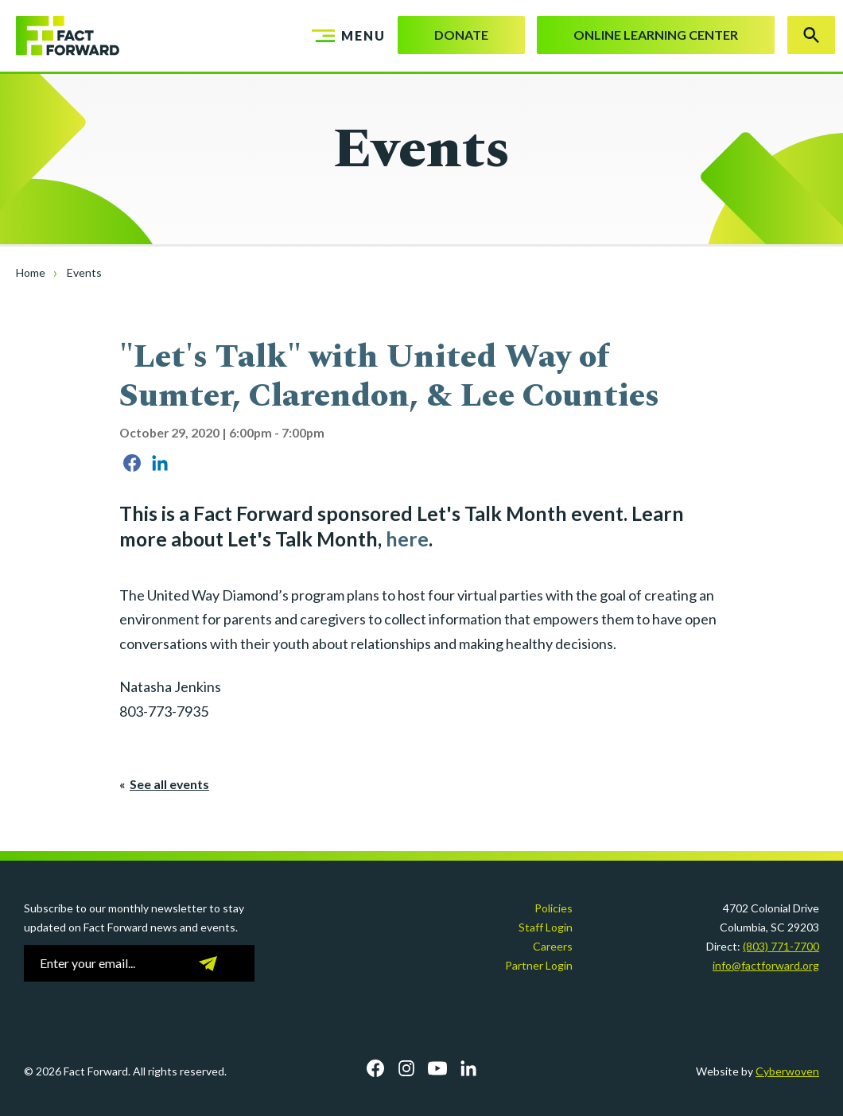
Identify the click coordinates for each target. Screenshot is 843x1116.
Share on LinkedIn (160, 463)
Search (811, 35)
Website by (757, 1071)
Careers (553, 946)
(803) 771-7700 (781, 946)
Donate (461, 34)
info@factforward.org (766, 965)
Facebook (375, 1068)
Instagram (406, 1068)
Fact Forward (59, 36)
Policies (553, 908)
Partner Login (539, 965)
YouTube (437, 1068)
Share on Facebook (132, 463)
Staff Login (546, 927)
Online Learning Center (655, 34)
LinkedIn (468, 1068)
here (407, 538)
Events (84, 272)
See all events (169, 783)
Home (30, 272)
